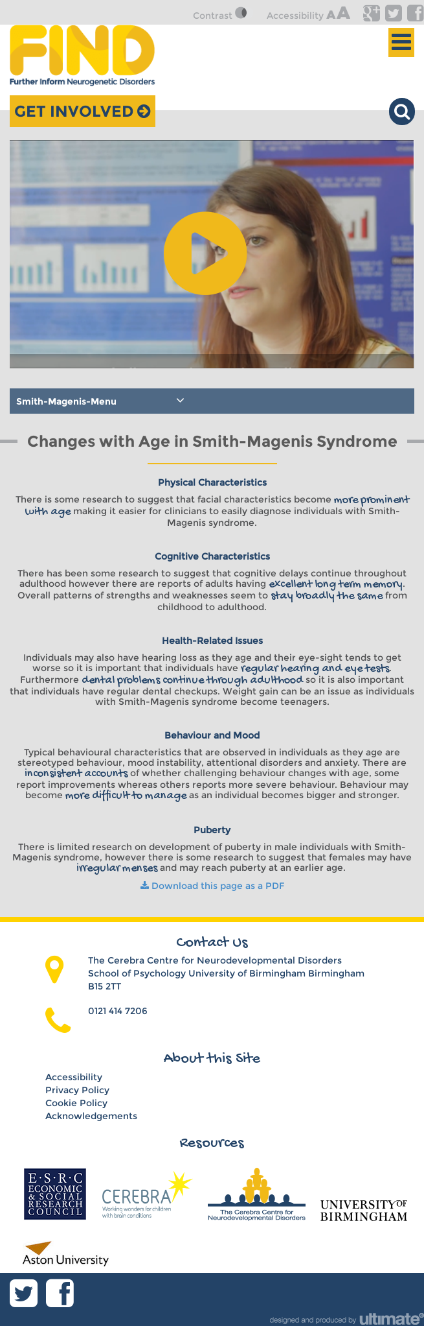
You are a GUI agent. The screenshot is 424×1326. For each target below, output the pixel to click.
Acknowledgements (91, 1116)
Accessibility (308, 15)
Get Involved (82, 111)
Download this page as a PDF (212, 886)
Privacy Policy (77, 1090)
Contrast (223, 15)
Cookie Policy (76, 1103)
